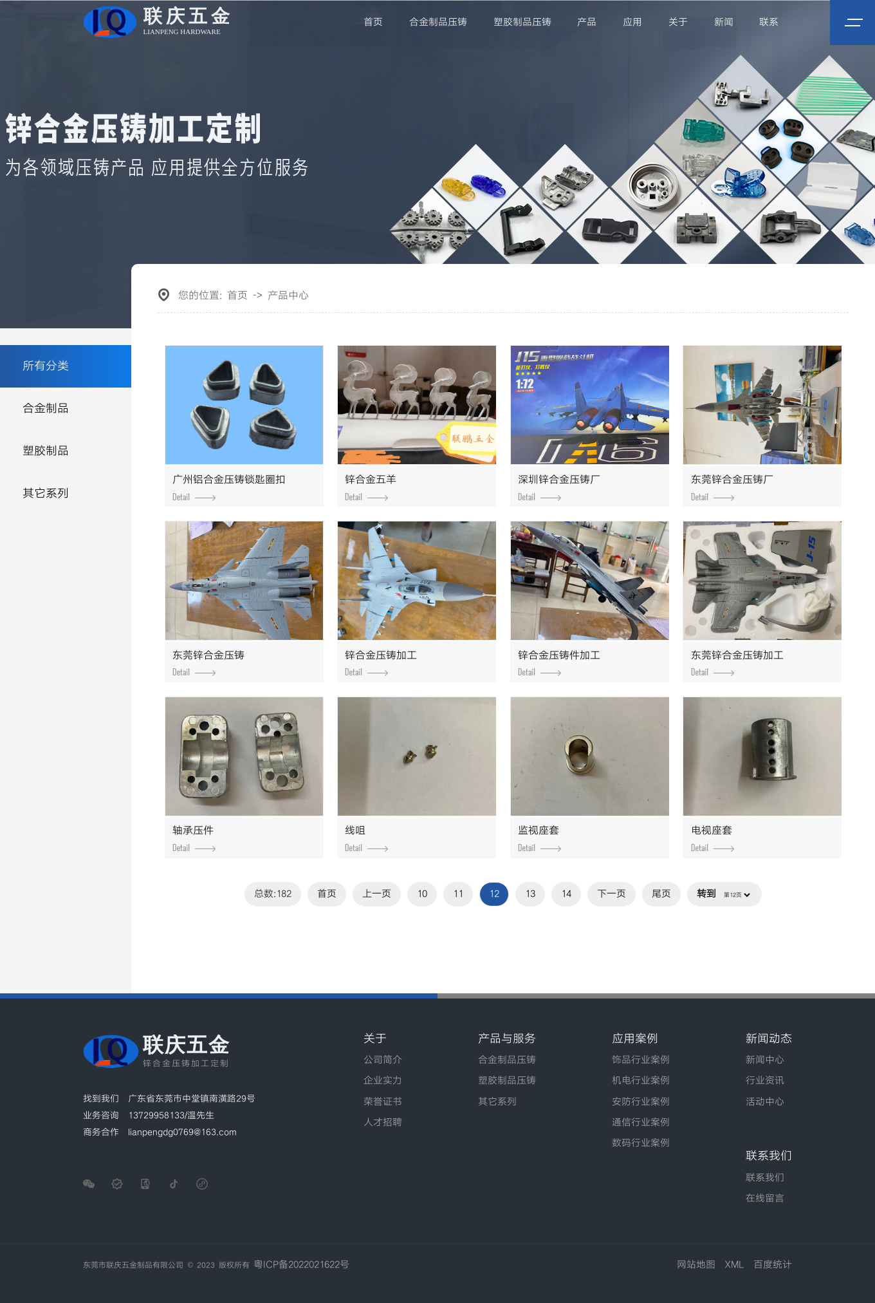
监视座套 (539, 838)
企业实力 (383, 1081)
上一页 (376, 894)
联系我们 (765, 1178)
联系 (768, 22)
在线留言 (765, 1199)
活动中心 (765, 1102)
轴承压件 (194, 838)
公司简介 (383, 1060)
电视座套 (712, 838)
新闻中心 (765, 1060)
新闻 (723, 22)
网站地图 (696, 1265)
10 (422, 894)
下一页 (611, 894)
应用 (632, 22)
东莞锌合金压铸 (208, 663)
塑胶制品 (46, 451)
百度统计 (772, 1265)
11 (458, 894)
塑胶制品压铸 (522, 22)
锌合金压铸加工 (381, 663)
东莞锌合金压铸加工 (737, 663)
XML (734, 1265)
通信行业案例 (641, 1123)
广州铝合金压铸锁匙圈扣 (229, 487)
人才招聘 (383, 1123)
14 (566, 894)
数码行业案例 (641, 1143)
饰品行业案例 (641, 1060)
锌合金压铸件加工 (559, 663)
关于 (678, 22)
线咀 (366, 838)
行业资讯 (765, 1081)
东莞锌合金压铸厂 (732, 487)
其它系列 (46, 493)
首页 (373, 22)
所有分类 (46, 366)
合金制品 (46, 408)
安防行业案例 (641, 1102)
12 (494, 894)
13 (530, 894)
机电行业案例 (641, 1081)
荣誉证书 (383, 1102)
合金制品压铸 (438, 22)
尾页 (661, 894)
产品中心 (288, 296)
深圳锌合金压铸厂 (559, 487)
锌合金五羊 (370, 487)
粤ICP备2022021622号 (301, 1265)
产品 (587, 22)
